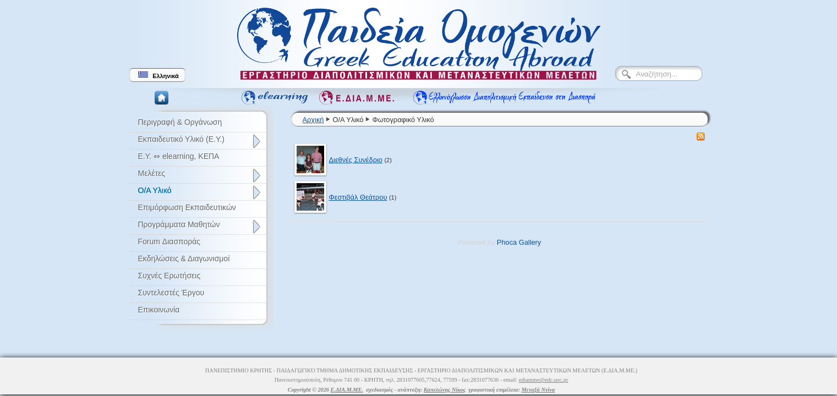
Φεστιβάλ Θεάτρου (358, 197)
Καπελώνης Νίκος (445, 390)
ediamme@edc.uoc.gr (543, 380)
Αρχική (313, 120)
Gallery (530, 242)
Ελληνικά (158, 75)
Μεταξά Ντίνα (538, 390)
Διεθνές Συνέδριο (355, 160)
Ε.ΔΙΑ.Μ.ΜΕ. (347, 390)
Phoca (507, 242)
